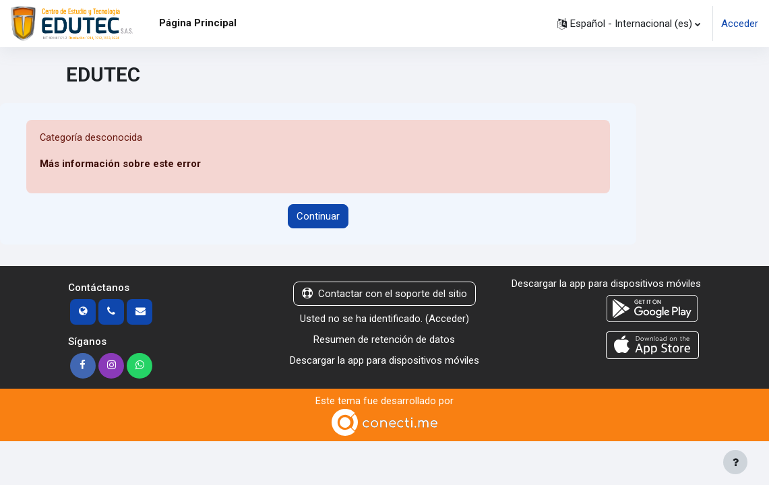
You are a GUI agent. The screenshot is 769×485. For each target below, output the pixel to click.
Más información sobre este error (120, 164)
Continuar (318, 216)
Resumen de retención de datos (384, 339)
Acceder (739, 24)
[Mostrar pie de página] (735, 462)
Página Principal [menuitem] (198, 23)
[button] (629, 23)
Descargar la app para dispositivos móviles (384, 360)
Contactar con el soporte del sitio (384, 294)
